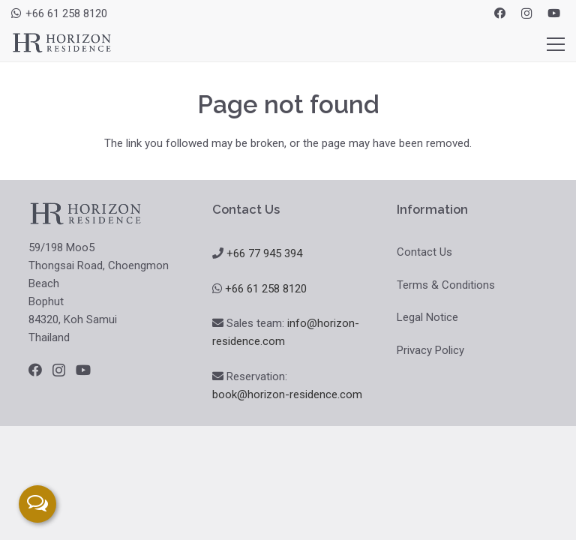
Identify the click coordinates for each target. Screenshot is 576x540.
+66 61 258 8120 (266, 289)
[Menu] (556, 44)
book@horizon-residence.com (287, 394)
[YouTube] (553, 13)
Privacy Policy (430, 350)
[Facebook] (499, 13)
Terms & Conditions (446, 285)
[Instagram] (526, 13)
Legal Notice (427, 317)
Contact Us (424, 252)
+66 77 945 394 (264, 253)
